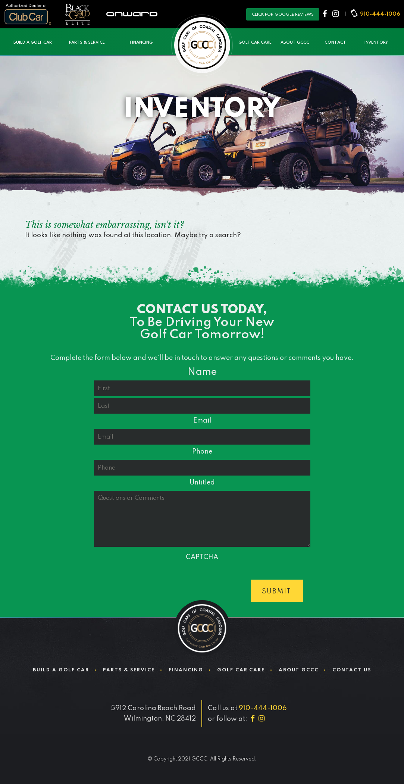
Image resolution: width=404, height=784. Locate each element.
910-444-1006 (380, 14)
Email (202, 420)
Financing (141, 42)
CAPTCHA (202, 557)
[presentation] (150, 580)
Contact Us (351, 670)
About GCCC (295, 42)
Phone (202, 451)
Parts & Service (87, 42)
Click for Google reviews (283, 14)
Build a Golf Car (32, 42)
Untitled (202, 482)
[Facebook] (326, 14)
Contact (335, 42)
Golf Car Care (255, 42)
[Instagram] (336, 14)
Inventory (376, 42)
